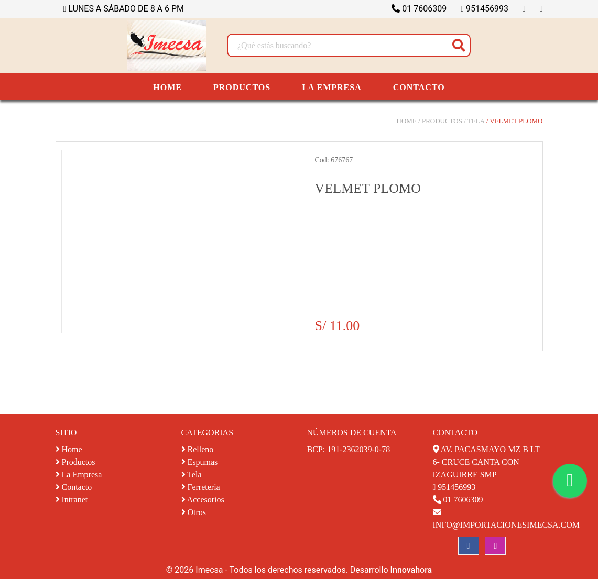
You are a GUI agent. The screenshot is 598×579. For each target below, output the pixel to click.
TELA (476, 121)
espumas (199, 461)
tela (191, 474)
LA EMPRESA (332, 87)
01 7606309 (419, 9)
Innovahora (411, 570)
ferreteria (200, 487)
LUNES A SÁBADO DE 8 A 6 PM (123, 9)
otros (193, 512)
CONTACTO (419, 87)
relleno (197, 449)
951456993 (484, 9)
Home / (408, 121)
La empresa (79, 474)
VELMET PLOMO (516, 121)
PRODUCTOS (241, 87)
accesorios (202, 499)
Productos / (444, 121)
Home (69, 449)
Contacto (74, 487)
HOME (167, 87)
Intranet (72, 499)
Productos (75, 461)
